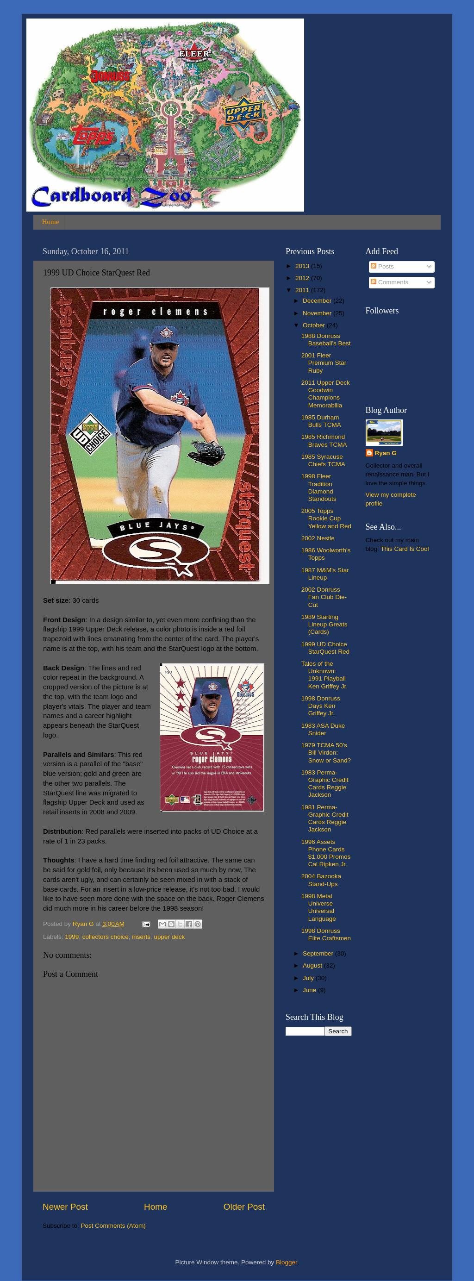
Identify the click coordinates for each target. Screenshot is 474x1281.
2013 (303, 265)
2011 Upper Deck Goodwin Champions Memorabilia (325, 394)
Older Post (244, 1207)
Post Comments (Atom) (113, 1225)
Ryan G (386, 453)
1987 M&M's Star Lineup (325, 574)
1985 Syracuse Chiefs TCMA (323, 460)
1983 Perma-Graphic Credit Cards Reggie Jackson (325, 784)
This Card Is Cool (404, 548)
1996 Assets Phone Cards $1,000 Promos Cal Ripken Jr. (326, 853)
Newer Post (65, 1207)
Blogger (286, 1262)
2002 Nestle (318, 538)
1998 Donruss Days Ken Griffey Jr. (320, 706)
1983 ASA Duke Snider (323, 729)
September (319, 953)
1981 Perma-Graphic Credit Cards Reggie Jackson (325, 818)
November (318, 313)
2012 (303, 278)
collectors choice (105, 936)
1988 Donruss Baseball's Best (326, 339)
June (310, 990)
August (313, 965)
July (309, 978)
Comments (389, 282)
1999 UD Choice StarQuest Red (325, 648)
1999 (72, 936)
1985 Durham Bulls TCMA (321, 421)
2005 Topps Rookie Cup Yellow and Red (326, 518)
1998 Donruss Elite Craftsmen (326, 934)
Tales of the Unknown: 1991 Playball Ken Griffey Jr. (324, 675)
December (318, 300)
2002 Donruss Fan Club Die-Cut (324, 597)
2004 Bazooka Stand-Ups (321, 880)
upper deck (169, 936)
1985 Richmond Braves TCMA (324, 440)
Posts (382, 266)
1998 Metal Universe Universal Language (318, 907)
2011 (303, 290)
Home (50, 221)
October (315, 325)
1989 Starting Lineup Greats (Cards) (324, 624)
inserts (141, 936)
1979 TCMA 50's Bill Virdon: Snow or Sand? (326, 752)
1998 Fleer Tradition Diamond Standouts (319, 487)
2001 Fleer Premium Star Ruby (324, 363)
